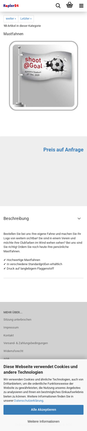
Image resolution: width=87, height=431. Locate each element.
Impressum (11, 327)
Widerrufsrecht (13, 351)
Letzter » (26, 18)
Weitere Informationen (43, 421)
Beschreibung (16, 218)
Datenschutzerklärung (28, 400)
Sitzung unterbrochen (17, 319)
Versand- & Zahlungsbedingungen (25, 343)
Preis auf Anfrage (63, 150)
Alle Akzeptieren (43, 409)
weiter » (11, 18)
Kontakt (8, 335)
